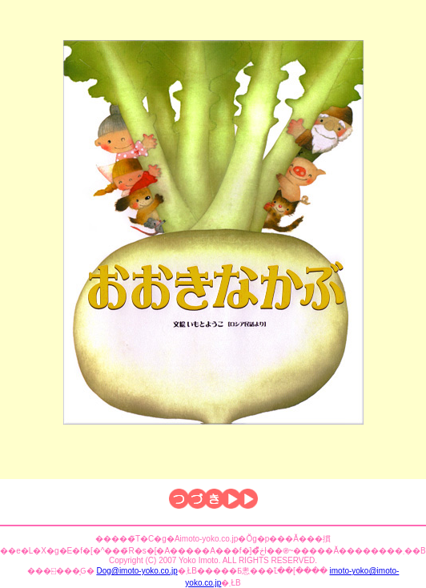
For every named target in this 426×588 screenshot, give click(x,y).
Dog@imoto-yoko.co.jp (136, 570)
